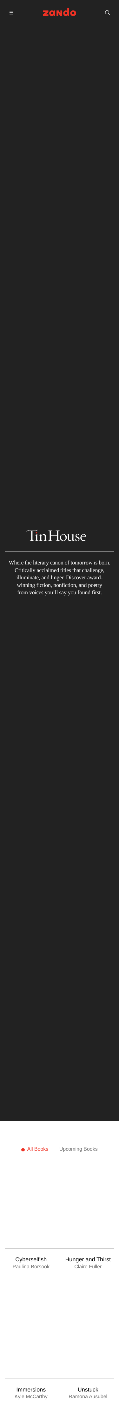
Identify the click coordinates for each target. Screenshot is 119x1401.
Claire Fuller (88, 1267)
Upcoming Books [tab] (78, 1149)
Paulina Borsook (31, 1267)
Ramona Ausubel (88, 1397)
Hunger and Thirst (88, 1259)
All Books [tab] (38, 1149)
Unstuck (88, 1389)
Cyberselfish (31, 1259)
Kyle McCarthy (31, 1396)
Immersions (31, 1389)
